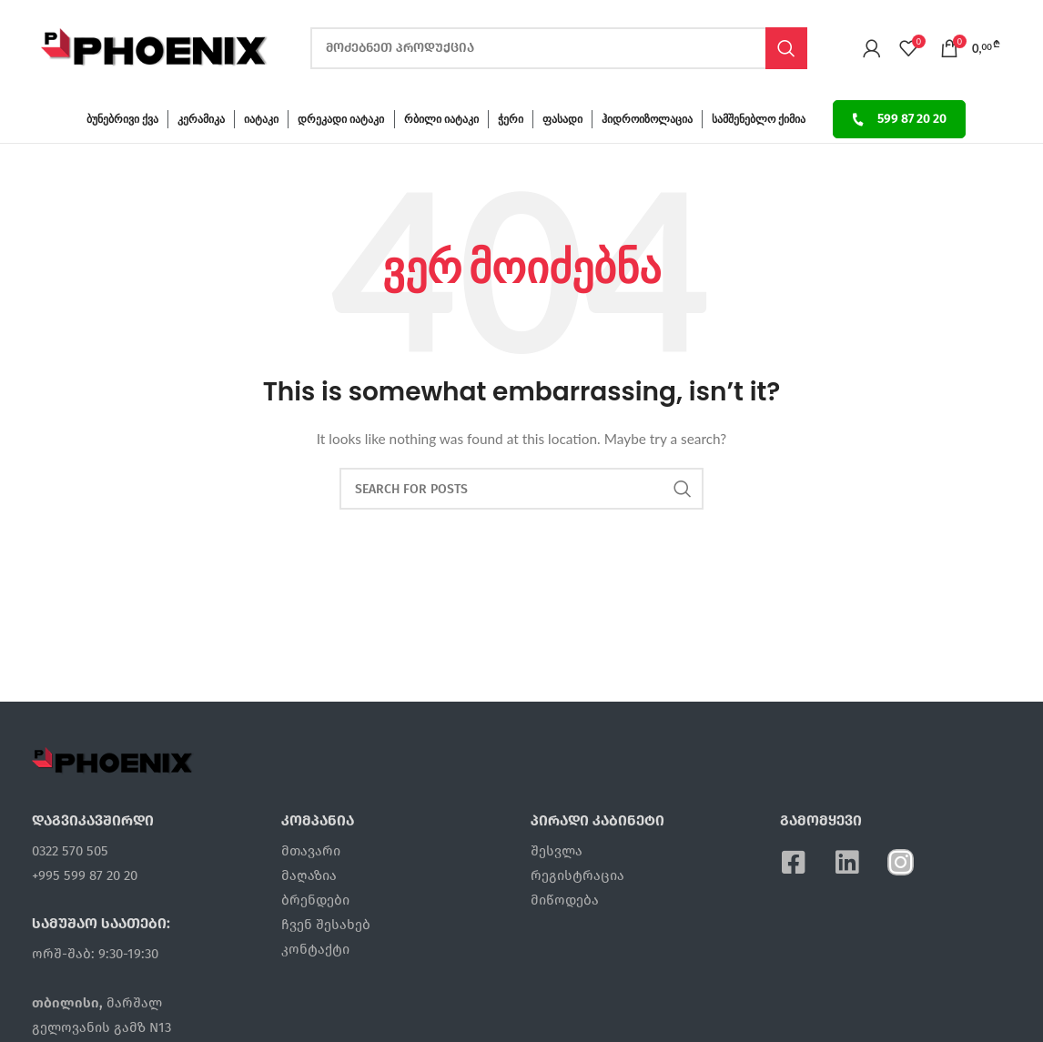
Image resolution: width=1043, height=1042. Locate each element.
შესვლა (556, 851)
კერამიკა (201, 119)
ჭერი (510, 119)
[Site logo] (154, 46)
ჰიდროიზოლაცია (647, 119)
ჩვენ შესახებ (325, 924)
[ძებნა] (558, 48)
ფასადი (562, 119)
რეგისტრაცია (577, 875)
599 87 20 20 (899, 118)
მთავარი (310, 851)
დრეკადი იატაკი (341, 119)
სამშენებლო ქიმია (758, 119)
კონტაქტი (315, 949)
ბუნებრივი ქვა (122, 119)
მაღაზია (309, 875)
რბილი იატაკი (441, 119)
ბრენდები (315, 900)
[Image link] (113, 758)
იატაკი (261, 119)
